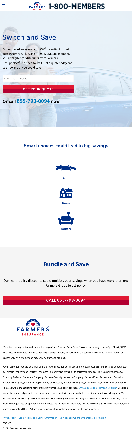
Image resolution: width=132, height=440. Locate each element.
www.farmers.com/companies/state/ (98, 387)
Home (66, 203)
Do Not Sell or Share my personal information (82, 417)
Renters (66, 228)
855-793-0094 (33, 100)
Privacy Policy (9, 417)
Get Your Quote (38, 89)
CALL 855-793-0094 (66, 300)
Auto (66, 178)
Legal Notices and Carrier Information (38, 417)
